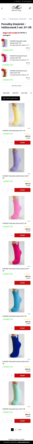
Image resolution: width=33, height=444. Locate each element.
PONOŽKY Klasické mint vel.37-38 (14, 409)
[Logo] (16, 8)
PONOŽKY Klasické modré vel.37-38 (14, 316)
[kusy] (8, 143)
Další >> (19, 429)
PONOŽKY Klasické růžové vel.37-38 (14, 223)
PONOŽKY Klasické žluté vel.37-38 (14, 131)
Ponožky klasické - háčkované (17, 19)
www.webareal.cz (24, 442)
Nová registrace (28, 1)
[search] (30, 8)
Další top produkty (16, 85)
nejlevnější (6, 93)
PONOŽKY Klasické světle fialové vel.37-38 (16, 177)
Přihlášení (18, 1)
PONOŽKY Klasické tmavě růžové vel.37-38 (16, 270)
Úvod (4, 19)
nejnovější (24, 93)
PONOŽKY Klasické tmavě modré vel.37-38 (16, 363)
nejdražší (15, 93)
